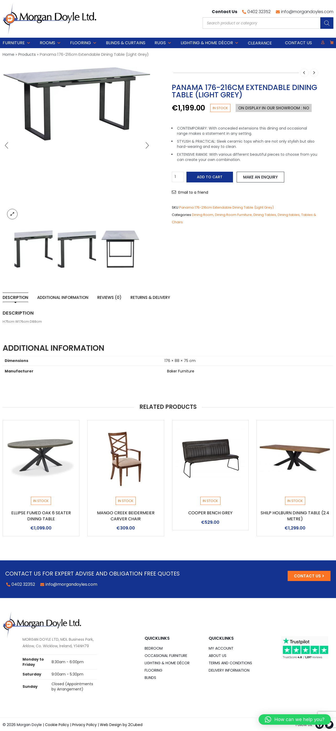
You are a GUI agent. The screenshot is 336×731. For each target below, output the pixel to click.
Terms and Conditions (230, 663)
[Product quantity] (178, 177)
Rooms (50, 43)
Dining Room (202, 214)
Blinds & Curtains (125, 43)
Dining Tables (264, 214)
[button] (295, 719)
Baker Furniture (180, 371)
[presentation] (6, 145)
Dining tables (289, 214)
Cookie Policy (57, 724)
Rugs (163, 43)
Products (27, 54)
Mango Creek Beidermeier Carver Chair (126, 516)
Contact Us (298, 43)
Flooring (83, 43)
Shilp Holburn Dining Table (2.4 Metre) (295, 516)
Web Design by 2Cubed (121, 724)
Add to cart (210, 177)
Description (15, 297)
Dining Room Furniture (233, 214)
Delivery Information (229, 670)
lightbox (12, 214)
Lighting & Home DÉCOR (210, 43)
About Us (217, 655)
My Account (221, 648)
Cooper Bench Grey (210, 513)
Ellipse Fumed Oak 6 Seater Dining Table (41, 516)
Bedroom (154, 648)
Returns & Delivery (150, 297)
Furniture (17, 43)
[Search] (326, 23)
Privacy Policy (84, 724)
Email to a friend (193, 192)
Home (8, 54)
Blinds (150, 677)
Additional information (62, 297)
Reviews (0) (109, 297)
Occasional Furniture (166, 655)
